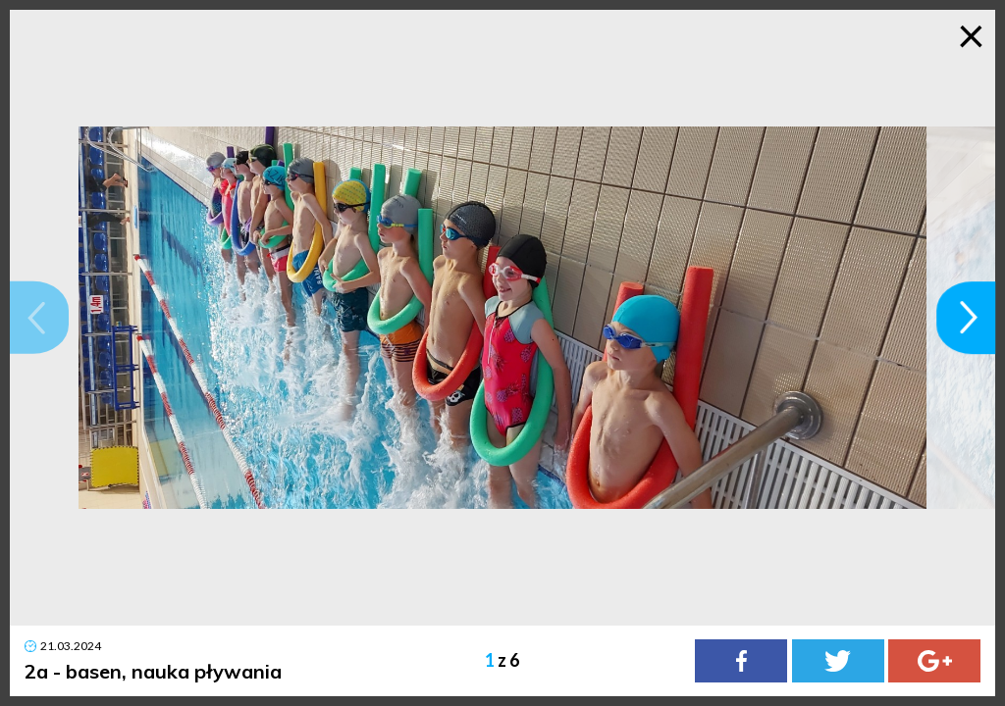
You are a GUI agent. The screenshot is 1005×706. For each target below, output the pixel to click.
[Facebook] (741, 660)
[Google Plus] (934, 660)
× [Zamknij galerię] (971, 34)
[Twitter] (838, 660)
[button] (39, 317)
